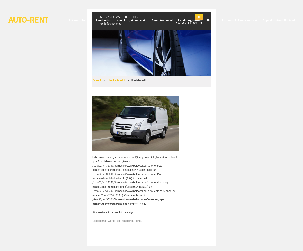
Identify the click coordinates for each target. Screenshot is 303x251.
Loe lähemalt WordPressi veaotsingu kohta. (117, 220)
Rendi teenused (162, 20)
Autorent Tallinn (79, 20)
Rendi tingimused (190, 20)
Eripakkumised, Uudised (279, 20)
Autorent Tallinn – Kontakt (239, 20)
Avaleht (96, 80)
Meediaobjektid (116, 80)
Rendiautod (103, 20)
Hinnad (211, 20)
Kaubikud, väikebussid (131, 20)
